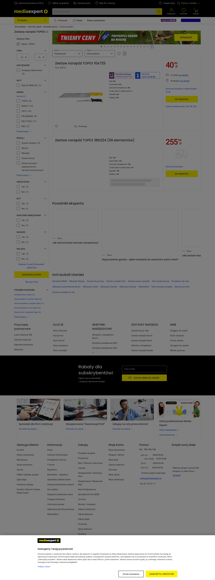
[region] (107, 557)
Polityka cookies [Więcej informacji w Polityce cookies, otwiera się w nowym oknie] (44, 566)
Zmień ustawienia (131, 574)
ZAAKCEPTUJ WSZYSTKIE (161, 574)
